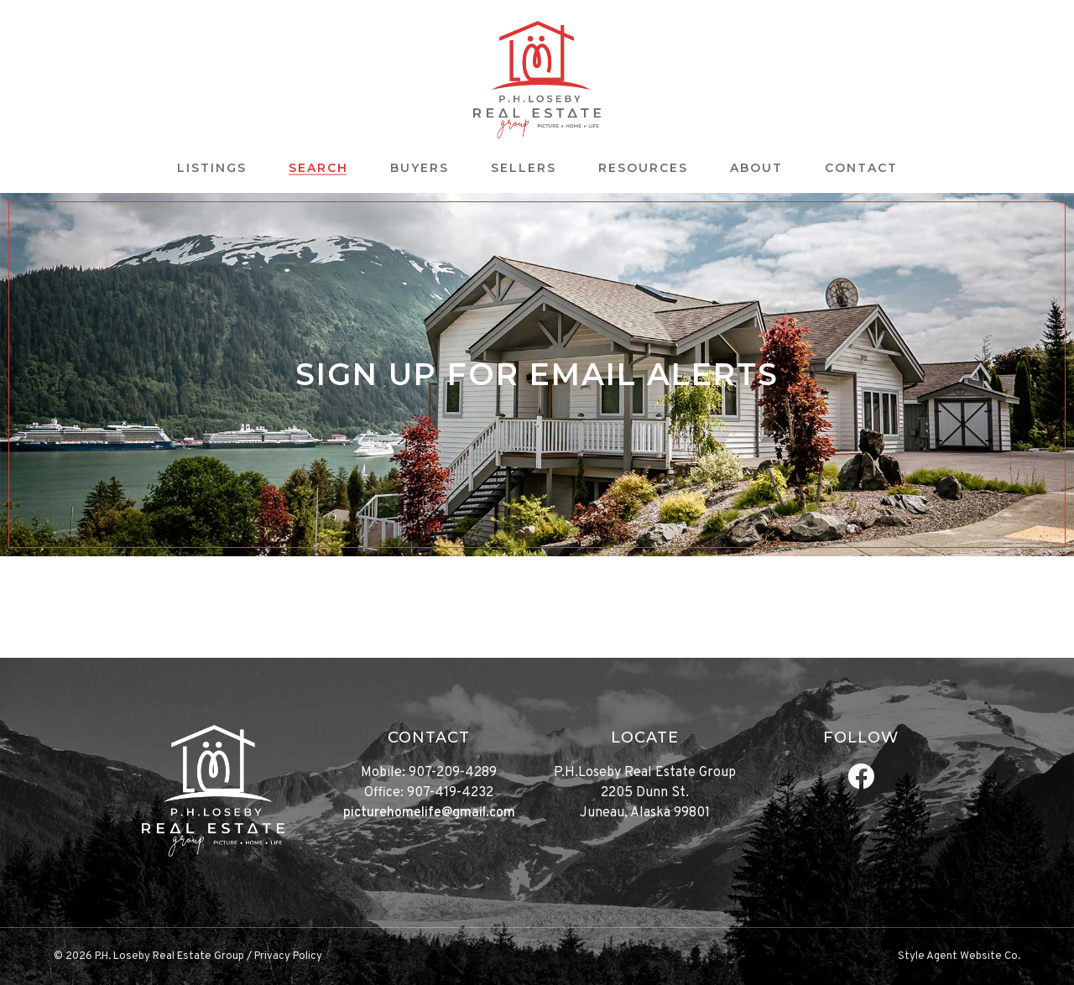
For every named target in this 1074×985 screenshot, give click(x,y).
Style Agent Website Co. (959, 956)
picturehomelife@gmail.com (429, 813)
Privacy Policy (288, 956)
